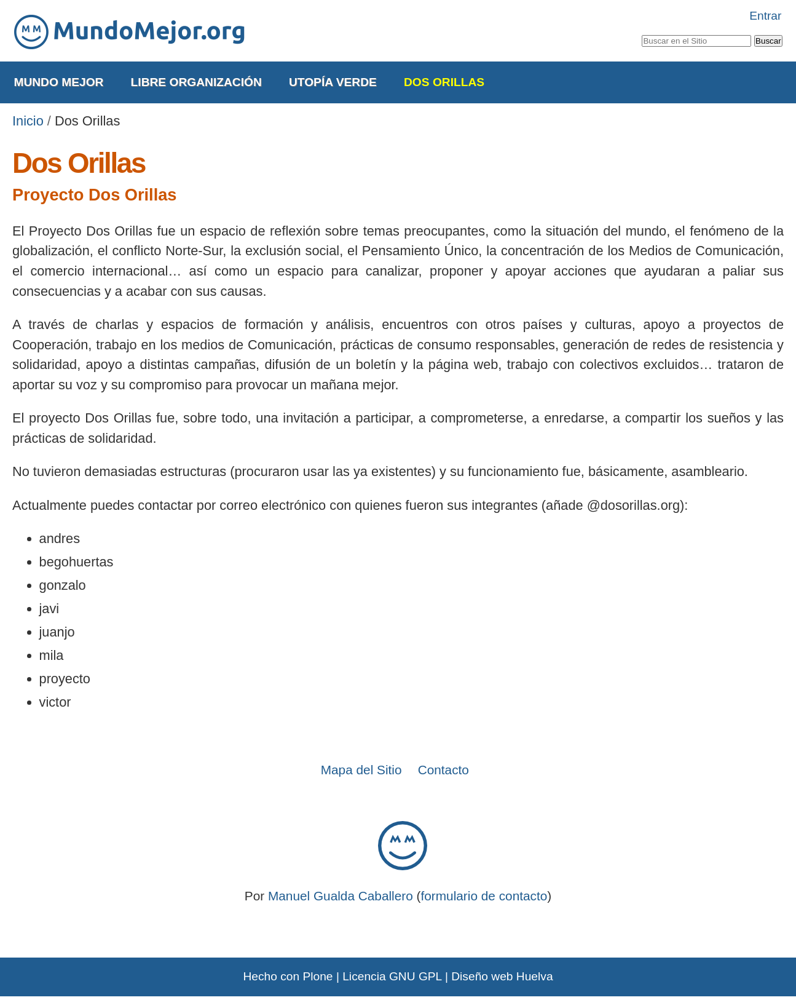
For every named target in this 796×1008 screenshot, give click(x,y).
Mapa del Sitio (361, 770)
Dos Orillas (444, 82)
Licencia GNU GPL (391, 976)
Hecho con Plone (288, 976)
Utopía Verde (333, 82)
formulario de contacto (484, 896)
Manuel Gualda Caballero (340, 896)
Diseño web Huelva (502, 976)
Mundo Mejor (58, 82)
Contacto (443, 770)
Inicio (28, 121)
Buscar (641, 32)
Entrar (765, 15)
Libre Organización (196, 82)
